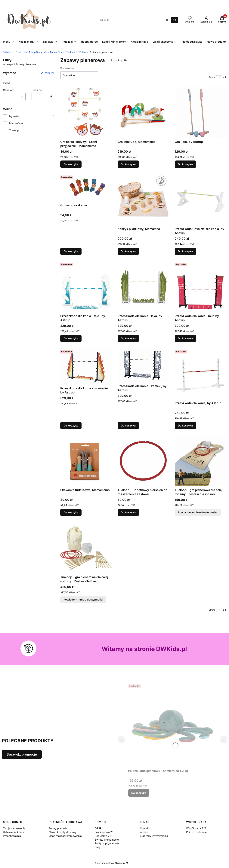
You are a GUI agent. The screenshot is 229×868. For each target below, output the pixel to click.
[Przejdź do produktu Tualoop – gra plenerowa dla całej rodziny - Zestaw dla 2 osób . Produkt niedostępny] (200, 460)
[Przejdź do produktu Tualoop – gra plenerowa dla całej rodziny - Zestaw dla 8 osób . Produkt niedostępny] (86, 547)
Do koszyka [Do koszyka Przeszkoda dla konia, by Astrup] (185, 425)
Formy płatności (58, 828)
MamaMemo (16, 123)
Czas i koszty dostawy (63, 832)
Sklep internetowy (110, 863)
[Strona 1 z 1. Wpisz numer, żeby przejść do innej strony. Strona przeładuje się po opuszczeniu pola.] (219, 77)
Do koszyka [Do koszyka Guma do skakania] (70, 251)
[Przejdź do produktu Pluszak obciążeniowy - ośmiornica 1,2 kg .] (172, 725)
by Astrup (15, 116)
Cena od (8, 90)
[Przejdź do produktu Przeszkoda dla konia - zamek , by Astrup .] (143, 365)
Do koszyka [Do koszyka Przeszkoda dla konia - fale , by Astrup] (70, 338)
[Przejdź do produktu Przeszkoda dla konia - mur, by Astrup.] (200, 286)
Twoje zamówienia (14, 828)
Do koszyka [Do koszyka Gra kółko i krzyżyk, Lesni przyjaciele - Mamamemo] (70, 164)
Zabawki (83, 52)
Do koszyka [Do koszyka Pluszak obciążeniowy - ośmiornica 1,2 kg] (138, 792)
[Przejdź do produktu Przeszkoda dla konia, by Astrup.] (200, 373)
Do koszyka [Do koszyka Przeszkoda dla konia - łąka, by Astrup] (128, 338)
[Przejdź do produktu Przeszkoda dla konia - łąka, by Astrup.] (143, 286)
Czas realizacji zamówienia (65, 835)
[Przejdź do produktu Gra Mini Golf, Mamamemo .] (143, 112)
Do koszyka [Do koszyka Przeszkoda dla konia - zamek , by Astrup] (128, 425)
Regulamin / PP (104, 835)
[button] (174, 20)
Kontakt (145, 828)
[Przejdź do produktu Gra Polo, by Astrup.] (200, 112)
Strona (212, 77)
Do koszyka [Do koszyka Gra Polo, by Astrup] (185, 164)
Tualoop (14, 130)
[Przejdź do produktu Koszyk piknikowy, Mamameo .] (143, 199)
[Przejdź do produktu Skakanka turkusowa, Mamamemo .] (86, 460)
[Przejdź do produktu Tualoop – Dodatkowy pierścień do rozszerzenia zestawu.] (143, 460)
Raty (97, 847)
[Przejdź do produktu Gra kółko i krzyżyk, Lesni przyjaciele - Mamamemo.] (86, 112)
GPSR (98, 828)
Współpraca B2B (196, 828)
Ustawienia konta (13, 832)
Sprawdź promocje (22, 754)
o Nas (143, 832)
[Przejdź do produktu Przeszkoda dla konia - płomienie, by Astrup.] (86, 366)
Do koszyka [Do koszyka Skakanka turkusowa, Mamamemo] (70, 512)
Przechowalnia (12, 835)
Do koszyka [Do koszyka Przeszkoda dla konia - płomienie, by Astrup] (70, 425)
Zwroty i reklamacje (107, 839)
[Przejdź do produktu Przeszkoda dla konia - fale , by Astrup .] (86, 286)
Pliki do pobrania (196, 832)
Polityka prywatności (107, 843)
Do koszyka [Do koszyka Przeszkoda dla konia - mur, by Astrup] (185, 338)
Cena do (37, 90)
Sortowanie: (67, 68)
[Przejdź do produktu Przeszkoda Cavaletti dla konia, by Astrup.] (200, 199)
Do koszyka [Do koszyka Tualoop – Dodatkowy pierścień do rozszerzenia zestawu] (128, 512)
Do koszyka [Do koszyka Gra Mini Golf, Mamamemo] (128, 164)
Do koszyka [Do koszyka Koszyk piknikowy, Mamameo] (128, 251)
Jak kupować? (104, 832)
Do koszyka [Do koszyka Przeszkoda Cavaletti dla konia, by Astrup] (185, 251)
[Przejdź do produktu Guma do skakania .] (86, 188)
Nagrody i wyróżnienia (154, 835)
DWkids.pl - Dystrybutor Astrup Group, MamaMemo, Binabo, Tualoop (39, 52)
